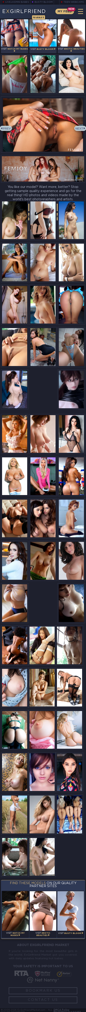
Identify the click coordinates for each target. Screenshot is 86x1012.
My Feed (65, 11)
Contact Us (43, 999)
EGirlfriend (24, 13)
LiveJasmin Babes (17, 2)
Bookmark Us (43, 990)
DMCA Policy (61, 1010)
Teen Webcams (74, 2)
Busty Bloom (44, 2)
